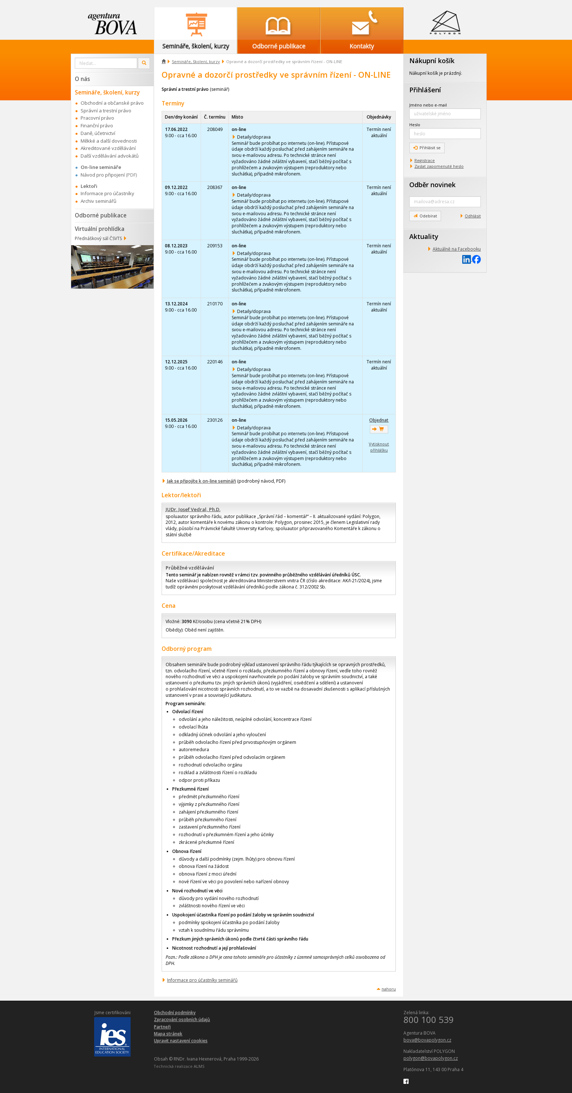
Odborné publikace (101, 215)
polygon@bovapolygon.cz (430, 1058)
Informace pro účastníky (107, 193)
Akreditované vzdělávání (108, 148)
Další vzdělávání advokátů (110, 155)
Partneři (162, 1027)
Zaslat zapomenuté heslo (439, 166)
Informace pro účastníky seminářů (202, 980)
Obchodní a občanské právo (112, 103)
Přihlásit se (427, 147)
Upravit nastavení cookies (181, 1041)
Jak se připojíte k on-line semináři (201, 481)
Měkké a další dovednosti (109, 141)
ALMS (199, 1066)
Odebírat (425, 216)
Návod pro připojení (103, 174)
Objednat (379, 420)
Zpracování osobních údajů (182, 1019)
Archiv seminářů (98, 201)
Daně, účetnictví (98, 133)
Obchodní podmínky (175, 1012)
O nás (82, 78)
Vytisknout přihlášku (379, 447)
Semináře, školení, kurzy (196, 61)
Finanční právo (97, 125)
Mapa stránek (168, 1034)
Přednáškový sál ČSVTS (98, 238)
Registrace (424, 160)
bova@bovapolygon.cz (427, 1040)
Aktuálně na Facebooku (457, 249)
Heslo (414, 124)
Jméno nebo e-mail (428, 105)
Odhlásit (473, 216)
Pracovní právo (97, 118)
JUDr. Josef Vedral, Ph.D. (193, 509)
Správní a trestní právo (106, 110)
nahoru (389, 989)
